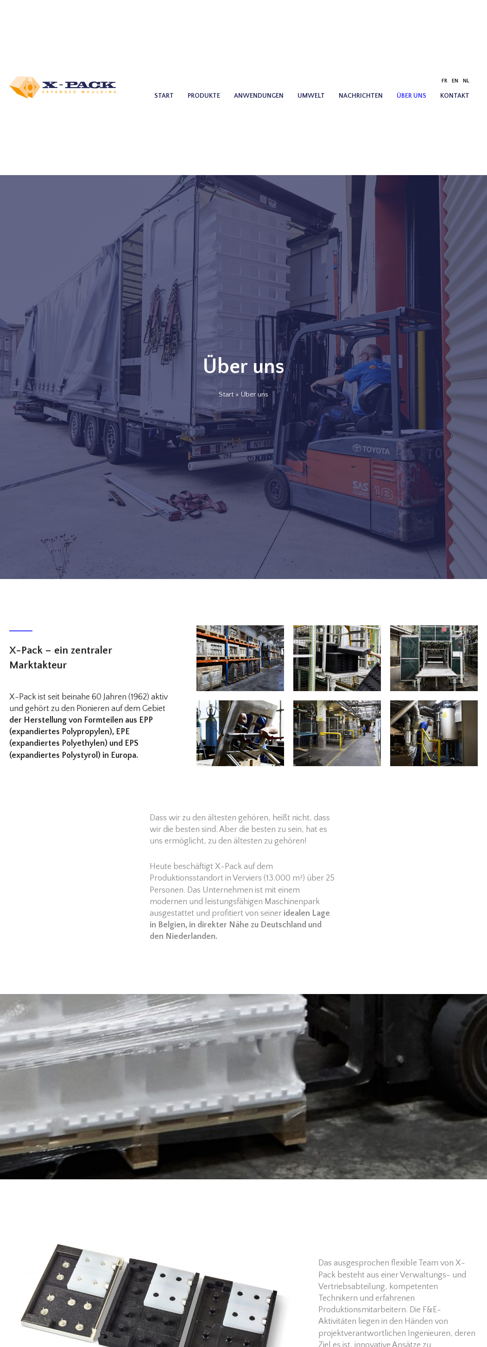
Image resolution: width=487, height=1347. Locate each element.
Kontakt (454, 96)
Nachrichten (361, 96)
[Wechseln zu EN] (455, 81)
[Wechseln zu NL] (466, 81)
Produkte (204, 96)
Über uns (411, 96)
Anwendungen (259, 96)
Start (164, 96)
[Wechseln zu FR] (444, 81)
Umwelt (311, 96)
